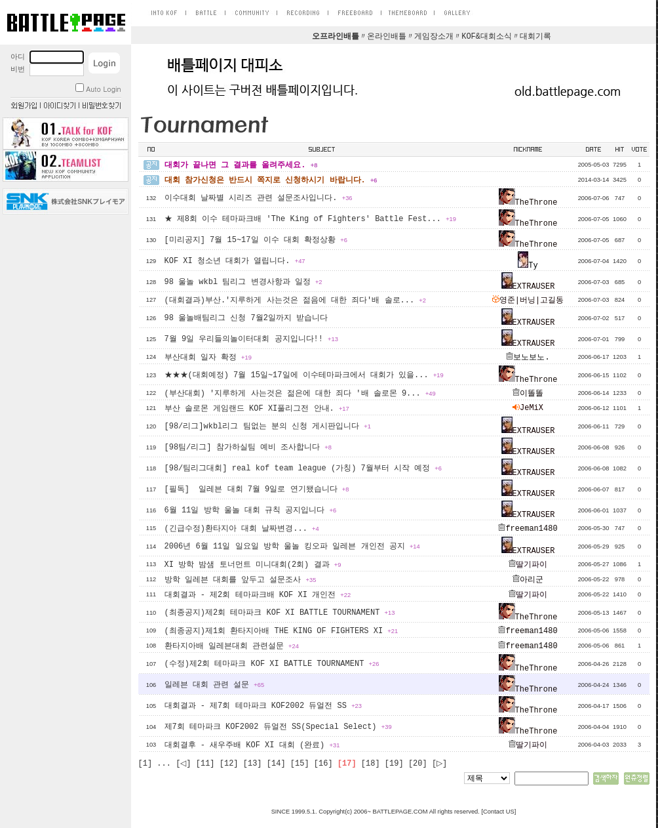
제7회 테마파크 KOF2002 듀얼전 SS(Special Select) (278, 727)
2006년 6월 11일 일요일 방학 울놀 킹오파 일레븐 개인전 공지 (292, 546)
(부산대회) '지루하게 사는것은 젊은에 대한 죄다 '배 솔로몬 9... (300, 393)
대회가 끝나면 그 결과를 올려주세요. (241, 165)
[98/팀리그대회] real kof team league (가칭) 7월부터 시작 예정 (303, 468)
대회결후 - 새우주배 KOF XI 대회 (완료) (252, 745)
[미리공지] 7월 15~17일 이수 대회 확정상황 (255, 240)
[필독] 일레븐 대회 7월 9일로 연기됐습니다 (256, 489)
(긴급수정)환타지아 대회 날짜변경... (241, 528)
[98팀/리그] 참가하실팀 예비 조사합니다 (248, 447)
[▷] (439, 763)
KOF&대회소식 (486, 36)
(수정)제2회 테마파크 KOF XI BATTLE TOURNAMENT (271, 664)
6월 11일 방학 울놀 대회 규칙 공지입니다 (250, 510)
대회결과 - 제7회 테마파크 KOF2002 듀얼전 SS (263, 706)
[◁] (183, 763)
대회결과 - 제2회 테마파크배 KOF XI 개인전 (257, 595)
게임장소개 (434, 36)
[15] (299, 763)
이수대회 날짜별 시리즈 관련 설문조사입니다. (258, 198)
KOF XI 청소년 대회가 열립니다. (234, 261)
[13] (252, 763)
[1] (145, 763)
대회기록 (535, 36)
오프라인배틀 (335, 36)
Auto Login (98, 89)
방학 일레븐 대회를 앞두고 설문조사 (240, 580)
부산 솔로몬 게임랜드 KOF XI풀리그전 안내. (256, 408)
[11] (205, 763)
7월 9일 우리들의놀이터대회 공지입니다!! (251, 339)
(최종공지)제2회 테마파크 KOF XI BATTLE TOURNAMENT (279, 612)
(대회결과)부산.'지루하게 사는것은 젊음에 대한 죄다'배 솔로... (295, 300)
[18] (370, 763)
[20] (417, 763)
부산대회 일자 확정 (208, 357)
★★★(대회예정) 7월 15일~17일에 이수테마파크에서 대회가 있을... (304, 375)
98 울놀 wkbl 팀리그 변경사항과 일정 (243, 282)
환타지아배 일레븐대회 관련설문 (231, 646)
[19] (394, 763)
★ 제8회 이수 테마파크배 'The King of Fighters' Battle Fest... (310, 219)
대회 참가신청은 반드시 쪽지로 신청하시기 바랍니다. (270, 180)
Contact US (498, 811)
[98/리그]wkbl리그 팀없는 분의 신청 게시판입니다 (267, 426)
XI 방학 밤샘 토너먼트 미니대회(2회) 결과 (252, 564)
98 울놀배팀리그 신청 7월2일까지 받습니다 (246, 318)
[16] (323, 763)
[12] (229, 763)
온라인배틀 (386, 36)
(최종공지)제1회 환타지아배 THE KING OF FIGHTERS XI (281, 631)
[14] (276, 763)
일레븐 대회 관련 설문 (214, 685)
